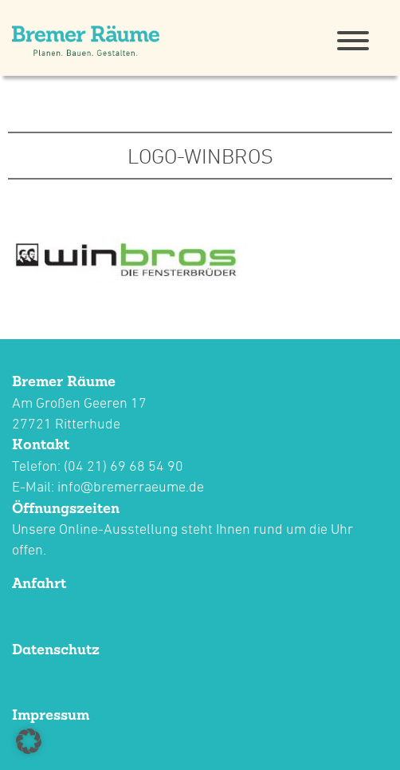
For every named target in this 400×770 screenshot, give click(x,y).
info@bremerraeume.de (130, 486)
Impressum (50, 715)
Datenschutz (56, 649)
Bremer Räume (64, 381)
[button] (28, 741)
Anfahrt (39, 583)
